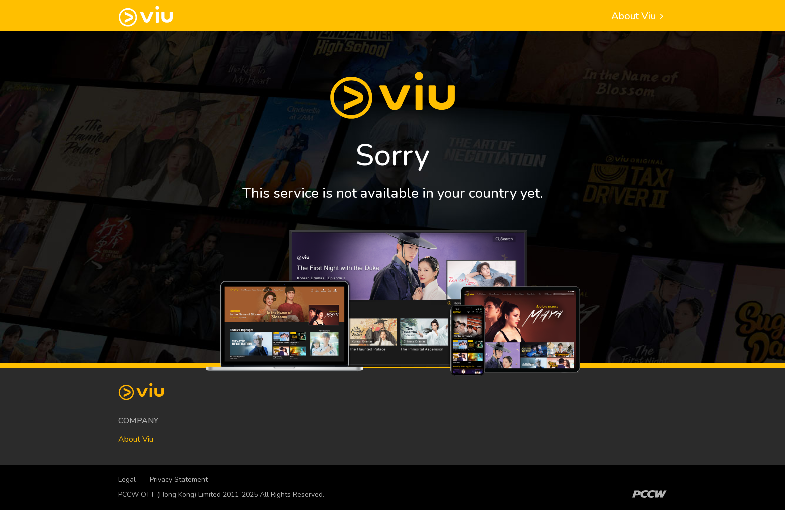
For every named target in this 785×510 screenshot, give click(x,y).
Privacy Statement (179, 479)
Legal (127, 479)
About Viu (639, 16)
